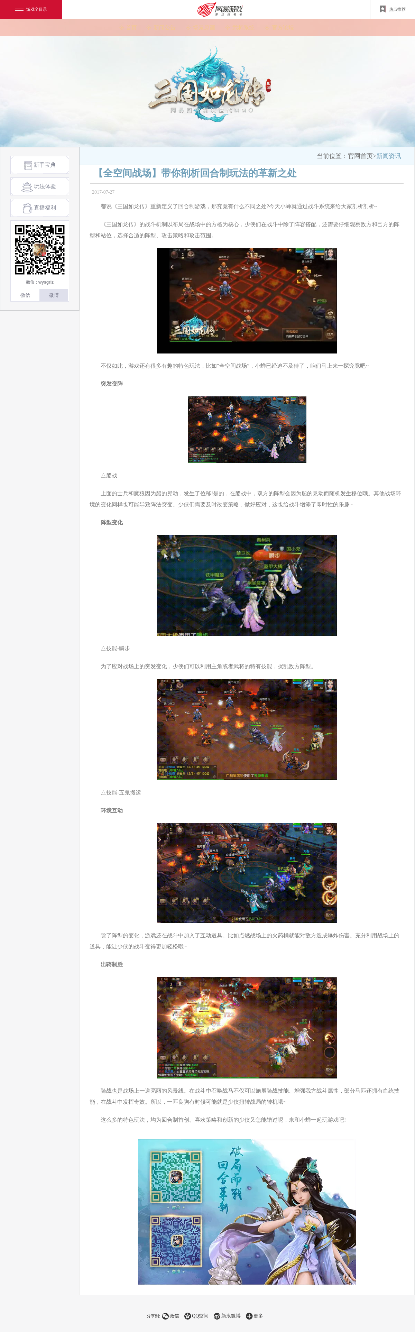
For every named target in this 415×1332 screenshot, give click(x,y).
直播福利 (39, 208)
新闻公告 (165, 27)
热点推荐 (393, 9)
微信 (25, 295)
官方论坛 (283, 27)
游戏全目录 (31, 9)
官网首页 (360, 156)
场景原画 (204, 27)
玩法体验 (38, 187)
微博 (54, 295)
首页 (131, 27)
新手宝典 (40, 165)
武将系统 (243, 27)
